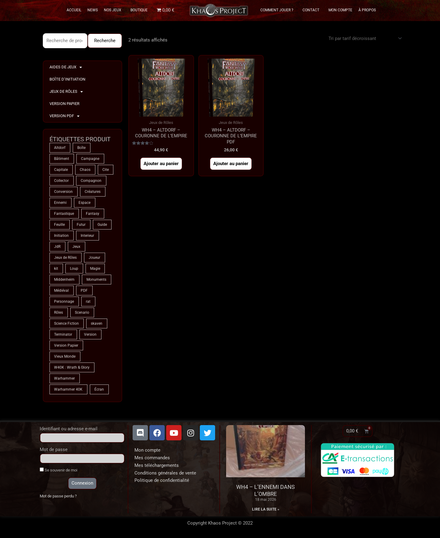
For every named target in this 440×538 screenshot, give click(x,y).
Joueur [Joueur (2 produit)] (94, 257)
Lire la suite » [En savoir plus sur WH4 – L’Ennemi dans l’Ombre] (265, 509)
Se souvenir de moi (58, 470)
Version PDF (64, 116)
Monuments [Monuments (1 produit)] (96, 279)
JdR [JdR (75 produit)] (57, 246)
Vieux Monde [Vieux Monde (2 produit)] (64, 356)
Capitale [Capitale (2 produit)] (61, 170)
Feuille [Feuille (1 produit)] (59, 224)
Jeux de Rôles (66, 92)
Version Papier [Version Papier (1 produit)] (66, 345)
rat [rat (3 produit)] (88, 301)
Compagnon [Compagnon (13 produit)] (91, 181)
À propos (367, 10)
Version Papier (64, 103)
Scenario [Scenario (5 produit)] (82, 312)
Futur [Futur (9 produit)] (81, 224)
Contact (312, 10)
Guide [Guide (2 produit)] (102, 224)
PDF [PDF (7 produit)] (84, 290)
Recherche (105, 40)
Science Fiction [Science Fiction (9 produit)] (66, 323)
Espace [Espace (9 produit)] (84, 202)
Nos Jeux (114, 10)
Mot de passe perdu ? (58, 496)
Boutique (139, 10)
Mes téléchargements (156, 465)
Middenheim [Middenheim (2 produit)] (64, 279)
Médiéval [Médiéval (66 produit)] (61, 290)
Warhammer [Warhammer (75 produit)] (64, 378)
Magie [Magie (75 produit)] (95, 268)
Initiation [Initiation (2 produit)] (61, 235)
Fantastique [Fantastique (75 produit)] (64, 213)
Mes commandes (152, 457)
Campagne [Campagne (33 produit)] (90, 159)
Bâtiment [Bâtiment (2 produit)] (61, 159)
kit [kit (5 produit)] (56, 268)
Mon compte (147, 450)
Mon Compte (340, 10)
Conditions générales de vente (165, 473)
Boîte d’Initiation (67, 79)
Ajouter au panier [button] (161, 163)
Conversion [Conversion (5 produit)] (63, 192)
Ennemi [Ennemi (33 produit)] (60, 202)
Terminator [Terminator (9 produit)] (63, 334)
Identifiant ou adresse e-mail (68, 428)
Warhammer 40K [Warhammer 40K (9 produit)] (68, 389)
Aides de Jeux (66, 67)
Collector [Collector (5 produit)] (61, 181)
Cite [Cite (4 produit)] (105, 170)
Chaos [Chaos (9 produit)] (85, 170)
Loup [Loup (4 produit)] (74, 268)
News (92, 10)
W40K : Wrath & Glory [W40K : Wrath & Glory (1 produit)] (72, 367)
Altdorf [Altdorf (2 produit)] (59, 148)
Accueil (74, 10)
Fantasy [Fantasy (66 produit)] (92, 213)
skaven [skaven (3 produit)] (96, 323)
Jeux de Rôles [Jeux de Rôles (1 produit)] (65, 257)
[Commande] (364, 38)
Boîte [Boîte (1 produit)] (81, 148)
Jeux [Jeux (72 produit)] (76, 246)
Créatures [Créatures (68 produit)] (93, 192)
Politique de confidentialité (161, 480)
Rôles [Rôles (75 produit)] (58, 312)
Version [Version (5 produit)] (90, 334)
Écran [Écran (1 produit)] (99, 389)
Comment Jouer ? (278, 10)
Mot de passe (54, 449)
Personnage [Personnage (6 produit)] (64, 301)
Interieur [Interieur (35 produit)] (87, 235)
